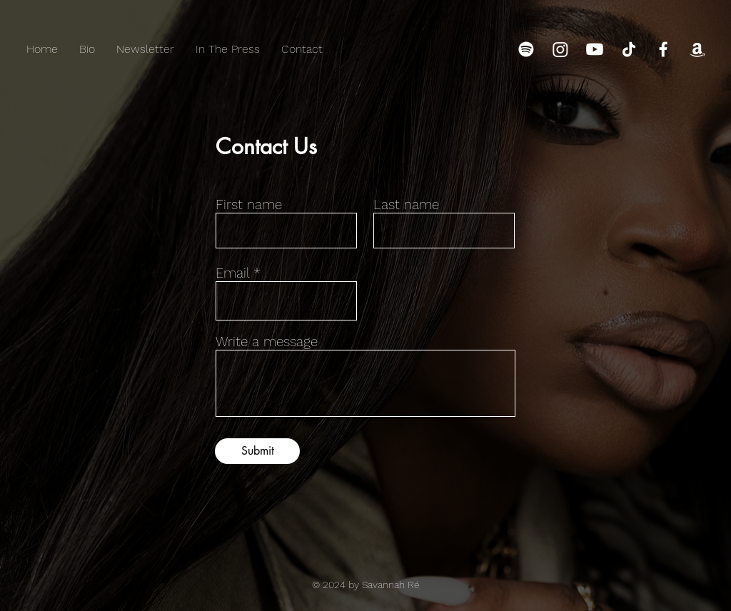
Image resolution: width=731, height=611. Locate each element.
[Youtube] (595, 49)
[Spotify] (526, 49)
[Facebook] (663, 49)
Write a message (267, 341)
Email (232, 273)
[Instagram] (560, 49)
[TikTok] (629, 49)
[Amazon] (697, 49)
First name (249, 204)
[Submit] (257, 451)
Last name (406, 204)
